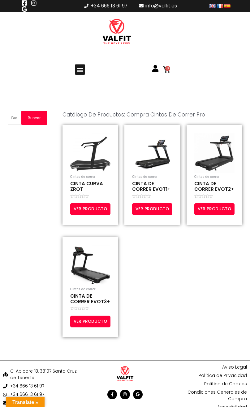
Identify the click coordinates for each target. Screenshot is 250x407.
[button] (80, 69)
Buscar (34, 117)
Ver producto (86, 211)
